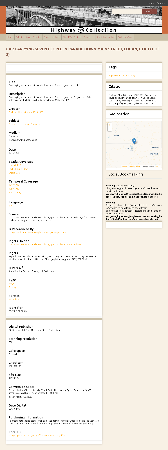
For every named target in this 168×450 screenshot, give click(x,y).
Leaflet (124, 167)
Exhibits (20, 37)
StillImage (13, 287)
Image (11, 283)
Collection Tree (125, 37)
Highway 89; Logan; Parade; (122, 75)
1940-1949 (14, 185)
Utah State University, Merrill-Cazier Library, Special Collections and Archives (45, 244)
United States (15, 173)
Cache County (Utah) (19, 169)
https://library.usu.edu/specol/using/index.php (71, 423)
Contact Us (89, 37)
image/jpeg (14, 299)
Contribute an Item (106, 37)
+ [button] (110, 125)
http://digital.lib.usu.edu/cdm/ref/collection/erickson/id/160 (37, 435)
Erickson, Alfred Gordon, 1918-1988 (26, 112)
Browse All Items (52, 37)
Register (161, 3)
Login (151, 3)
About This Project (72, 37)
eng (10, 205)
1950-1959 (14, 188)
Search (149, 11)
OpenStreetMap (136, 167)
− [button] (110, 129)
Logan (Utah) (15, 165)
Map (28, 37)
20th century (15, 192)
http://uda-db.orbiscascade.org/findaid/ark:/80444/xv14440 (37, 232)
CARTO (157, 167)
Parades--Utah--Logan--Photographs (26, 124)
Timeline (37, 37)
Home (10, 37)
